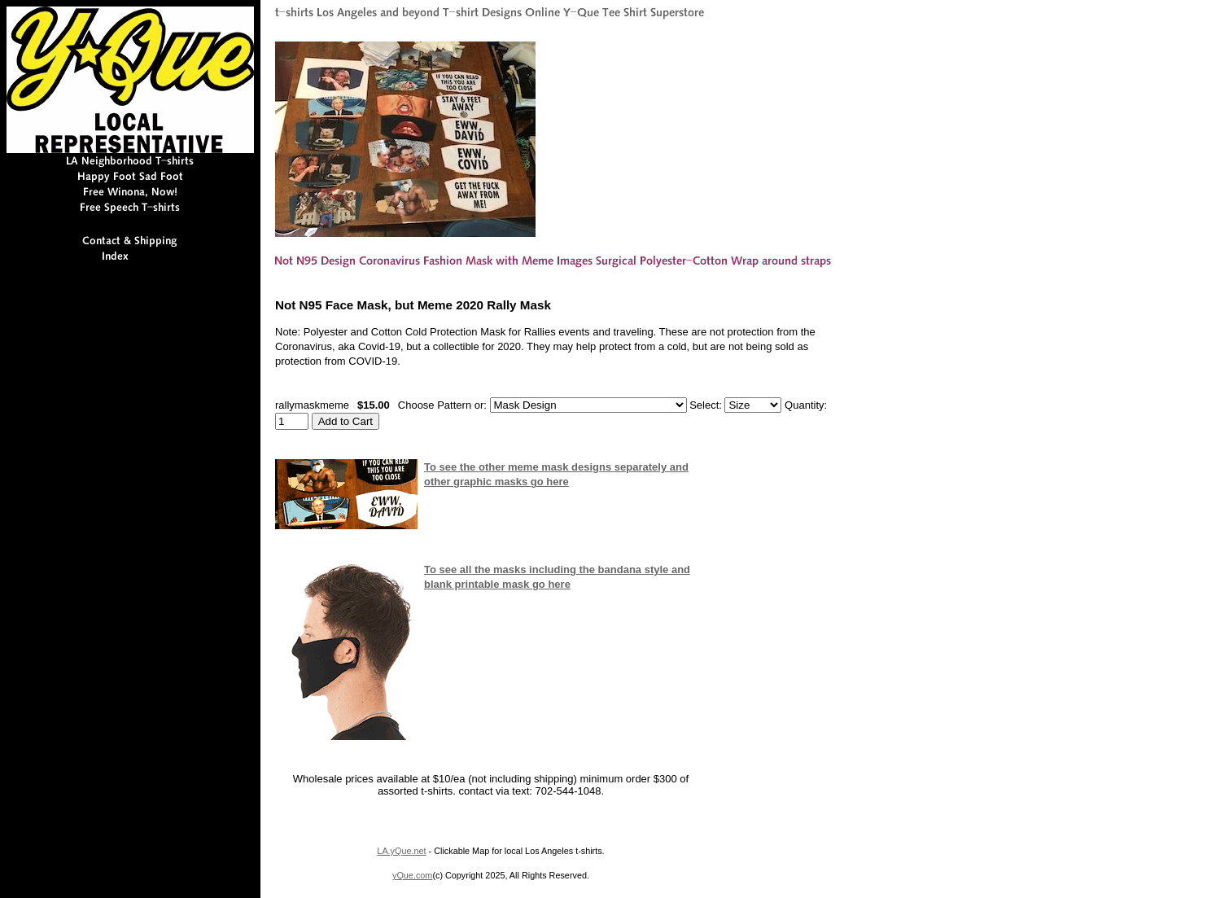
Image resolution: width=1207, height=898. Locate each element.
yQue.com (412, 875)
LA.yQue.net (401, 851)
